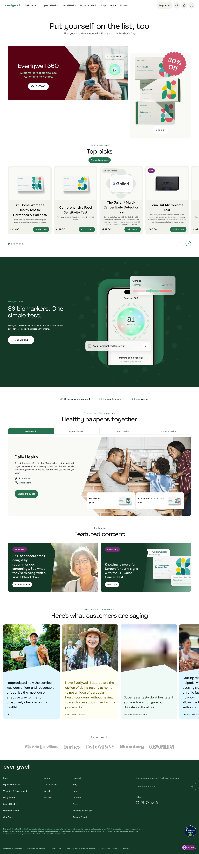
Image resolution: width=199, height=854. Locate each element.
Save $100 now (22, 584)
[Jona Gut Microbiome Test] (167, 200)
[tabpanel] (99, 476)
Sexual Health (69, 5)
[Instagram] (137, 803)
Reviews (48, 797)
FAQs (75, 784)
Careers (77, 797)
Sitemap (125, 848)
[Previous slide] (181, 243)
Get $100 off (38, 86)
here (21, 831)
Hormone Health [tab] (168, 431)
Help (75, 791)
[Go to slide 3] (14, 244)
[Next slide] (188, 243)
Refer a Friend (80, 817)
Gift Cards (8, 817)
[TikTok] (152, 803)
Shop (103, 5)
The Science (50, 784)
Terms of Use (56, 848)
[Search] (177, 5)
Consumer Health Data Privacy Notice (80, 848)
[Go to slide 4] (17, 244)
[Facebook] (147, 803)
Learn (113, 5)
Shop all (160, 130)
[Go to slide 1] (9, 244)
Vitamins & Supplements (15, 791)
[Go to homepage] (12, 5)
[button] (192, 786)
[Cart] (184, 5)
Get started (21, 340)
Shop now (112, 584)
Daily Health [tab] (30, 431)
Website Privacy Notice (36, 848)
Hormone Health (88, 5)
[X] (157, 803)
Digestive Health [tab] (76, 431)
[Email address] (166, 786)
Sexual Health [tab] (122, 431)
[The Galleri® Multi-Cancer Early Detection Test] (121, 200)
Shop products (26, 493)
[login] (191, 5)
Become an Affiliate (82, 810)
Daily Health (31, 5)
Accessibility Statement (12, 848)
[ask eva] (188, 847)
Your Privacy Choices (109, 848)
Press (75, 804)
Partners (124, 5)
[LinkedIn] (142, 803)
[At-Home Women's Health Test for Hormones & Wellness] (30, 200)
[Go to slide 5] (20, 244)
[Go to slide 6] (22, 244)
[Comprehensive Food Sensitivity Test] (75, 200)
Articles (48, 791)
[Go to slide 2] (11, 244)
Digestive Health (50, 5)
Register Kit (164, 5)
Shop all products (99, 160)
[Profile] (191, 5)
